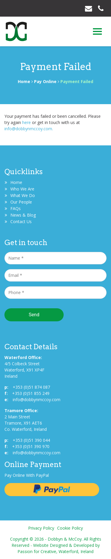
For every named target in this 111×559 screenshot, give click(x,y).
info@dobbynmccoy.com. (28, 128)
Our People (21, 202)
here (26, 122)
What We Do (22, 195)
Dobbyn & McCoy (16, 33)
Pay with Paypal (51, 489)
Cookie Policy (70, 528)
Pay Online (45, 81)
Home (24, 81)
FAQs (15, 208)
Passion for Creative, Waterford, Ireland (55, 551)
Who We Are (22, 189)
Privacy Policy (41, 528)
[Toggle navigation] (97, 31)
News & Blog (23, 215)
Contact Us (21, 221)
